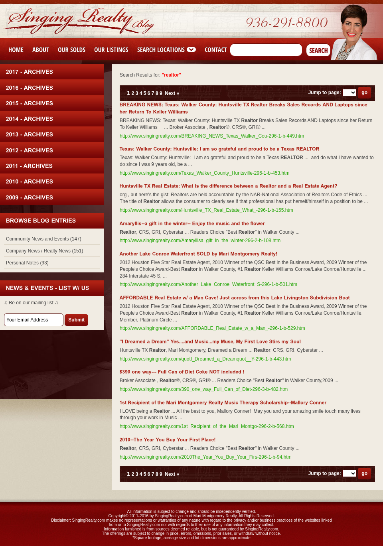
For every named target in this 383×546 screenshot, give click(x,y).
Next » (172, 93)
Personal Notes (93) (27, 263)
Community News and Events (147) (43, 239)
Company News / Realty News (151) (44, 251)
